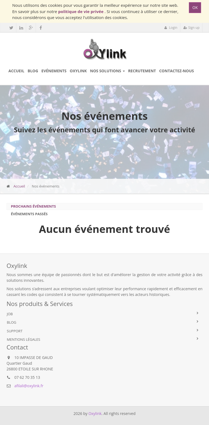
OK (195, 7)
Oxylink (95, 413)
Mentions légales (23, 339)
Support (15, 331)
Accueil (19, 186)
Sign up (191, 27)
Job (10, 313)
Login (170, 27)
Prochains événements (33, 206)
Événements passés (29, 213)
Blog (11, 322)
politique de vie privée (81, 11)
